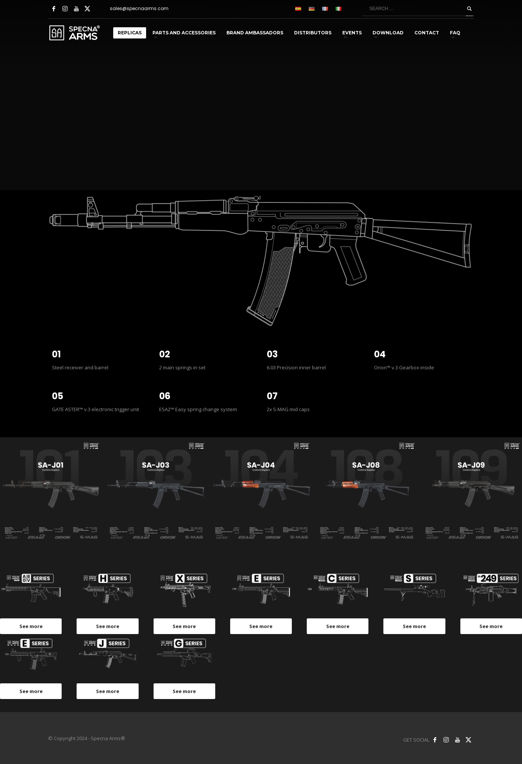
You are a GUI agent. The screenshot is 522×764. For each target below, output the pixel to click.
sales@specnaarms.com (139, 8)
